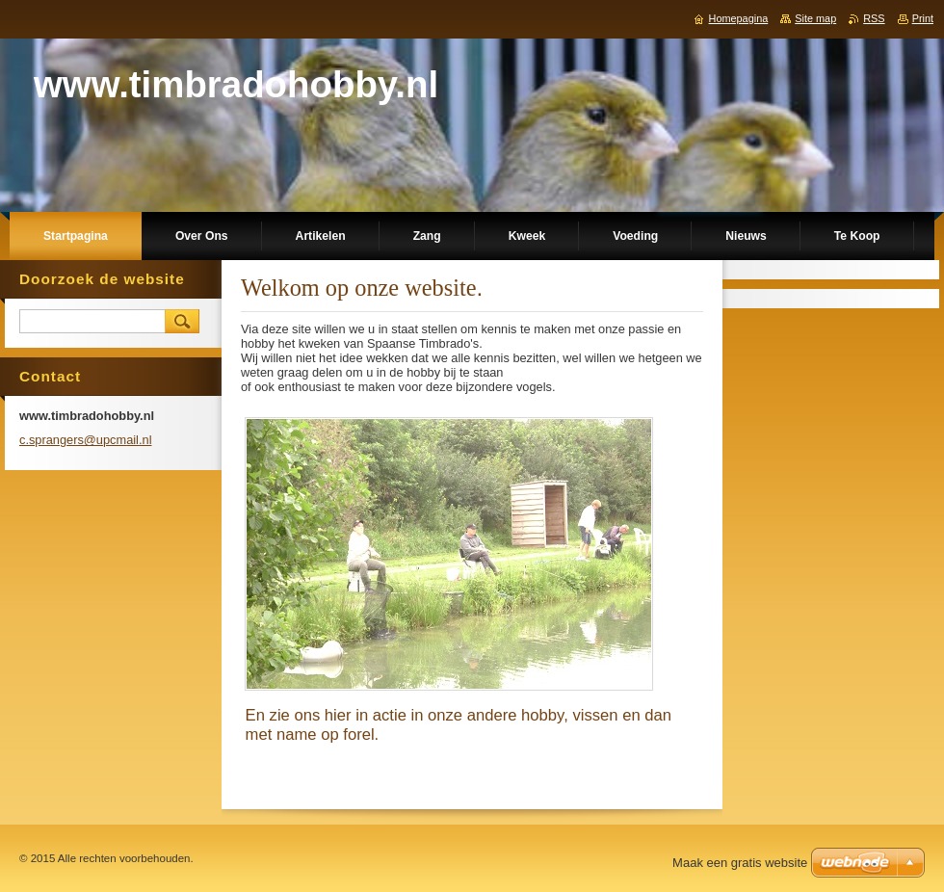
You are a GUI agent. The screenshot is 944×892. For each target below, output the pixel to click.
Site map (815, 18)
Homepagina (739, 18)
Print (922, 18)
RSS (873, 18)
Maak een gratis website (739, 862)
